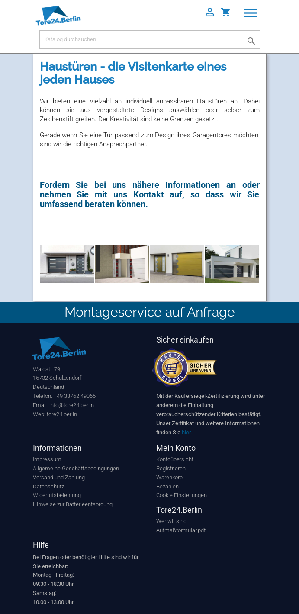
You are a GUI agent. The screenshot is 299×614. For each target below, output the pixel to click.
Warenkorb (169, 477)
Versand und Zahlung (59, 477)
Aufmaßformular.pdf (181, 530)
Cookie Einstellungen (181, 495)
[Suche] (149, 39)
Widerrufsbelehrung (57, 495)
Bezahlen (167, 486)
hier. (187, 432)
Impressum (47, 459)
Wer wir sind (171, 521)
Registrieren (171, 468)
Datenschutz (48, 486)
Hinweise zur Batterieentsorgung (73, 504)
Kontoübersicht (174, 459)
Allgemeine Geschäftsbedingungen (76, 468)
